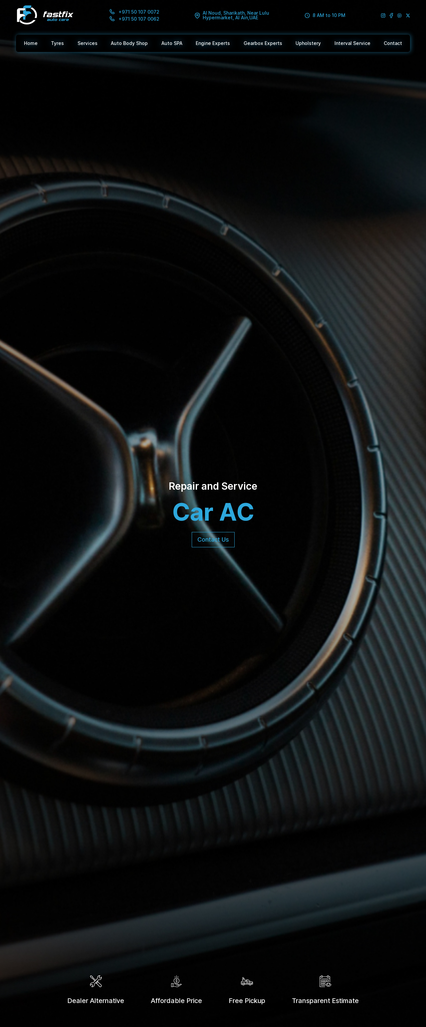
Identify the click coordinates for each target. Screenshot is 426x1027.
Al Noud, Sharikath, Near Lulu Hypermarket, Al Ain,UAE (232, 15)
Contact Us (213, 539)
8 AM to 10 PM (325, 15)
